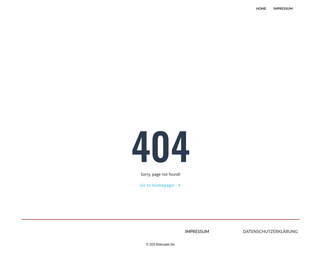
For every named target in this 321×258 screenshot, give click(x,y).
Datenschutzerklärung (270, 231)
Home (261, 8)
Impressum (283, 8)
